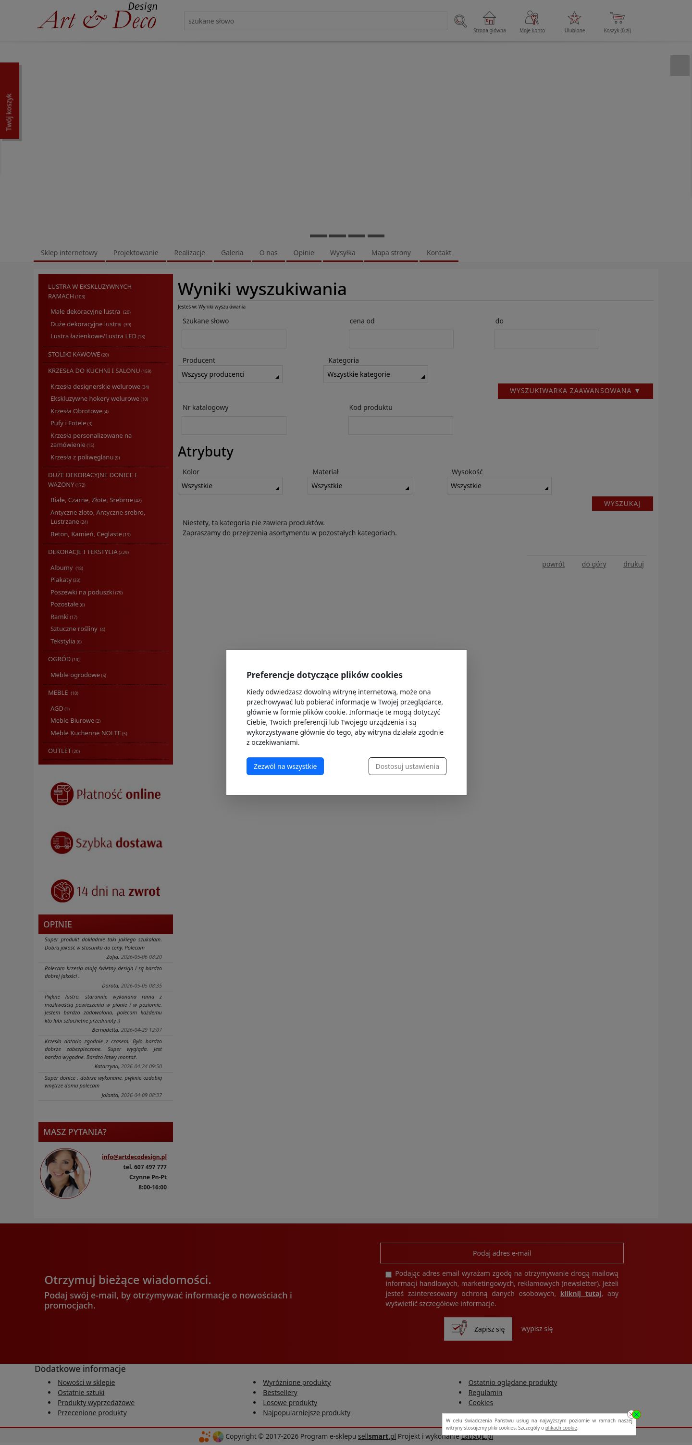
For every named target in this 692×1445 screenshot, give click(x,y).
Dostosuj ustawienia (407, 766)
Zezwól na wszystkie (285, 766)
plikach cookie (561, 1427)
